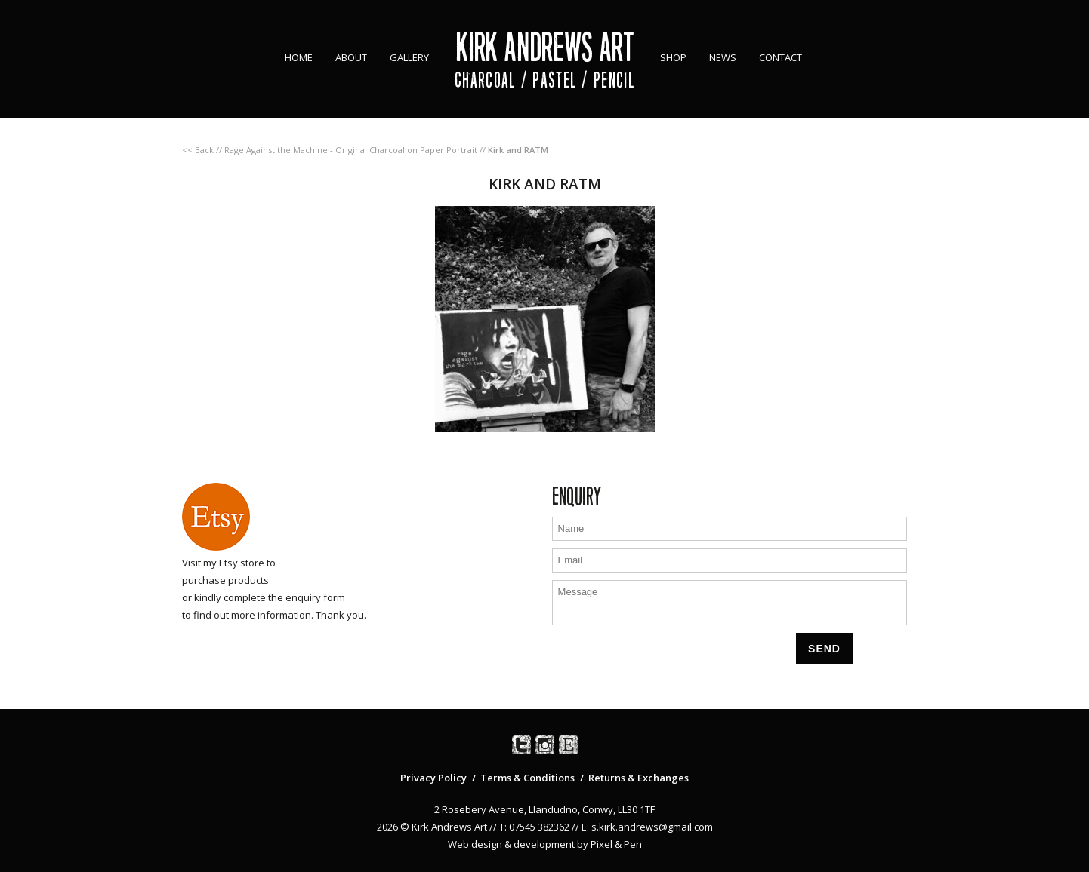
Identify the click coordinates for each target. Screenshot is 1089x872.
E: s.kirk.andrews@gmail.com (647, 827)
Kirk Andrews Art (545, 47)
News (722, 57)
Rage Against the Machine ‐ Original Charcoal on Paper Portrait (350, 149)
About (351, 57)
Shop (673, 57)
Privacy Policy (433, 777)
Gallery (409, 57)
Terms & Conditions (527, 777)
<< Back (198, 149)
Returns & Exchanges (638, 777)
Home (299, 57)
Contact (780, 57)
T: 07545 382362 (534, 827)
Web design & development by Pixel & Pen (545, 844)
